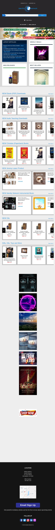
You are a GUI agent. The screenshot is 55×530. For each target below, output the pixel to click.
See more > (51, 93)
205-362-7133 (28, 480)
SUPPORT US (32, 3)
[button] (4, 33)
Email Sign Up (32, 24)
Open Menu (28, 20)
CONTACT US (24, 3)
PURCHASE (20, 181)
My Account (23, 24)
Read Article (21, 48)
